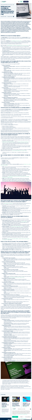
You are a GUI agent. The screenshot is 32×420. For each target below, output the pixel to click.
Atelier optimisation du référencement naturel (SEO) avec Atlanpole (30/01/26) (16, 404)
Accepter (15, 416)
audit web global (24, 221)
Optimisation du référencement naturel (8, 141)
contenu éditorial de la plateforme (23, 141)
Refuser (21, 416)
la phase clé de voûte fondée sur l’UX (17, 226)
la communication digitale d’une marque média (19, 150)
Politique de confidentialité (23, 418)
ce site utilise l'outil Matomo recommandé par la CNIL (21, 414)
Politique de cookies (18, 418)
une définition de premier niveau (16, 40)
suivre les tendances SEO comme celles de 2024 (16, 277)
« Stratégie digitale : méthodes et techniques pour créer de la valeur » (17, 45)
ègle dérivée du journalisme (8, 203)
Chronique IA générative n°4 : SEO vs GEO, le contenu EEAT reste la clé (26, 404)
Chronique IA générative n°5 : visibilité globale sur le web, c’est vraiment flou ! (5, 404)
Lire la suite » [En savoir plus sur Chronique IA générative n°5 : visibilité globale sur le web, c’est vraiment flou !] (3, 413)
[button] (18, 1)
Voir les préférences (27, 416)
